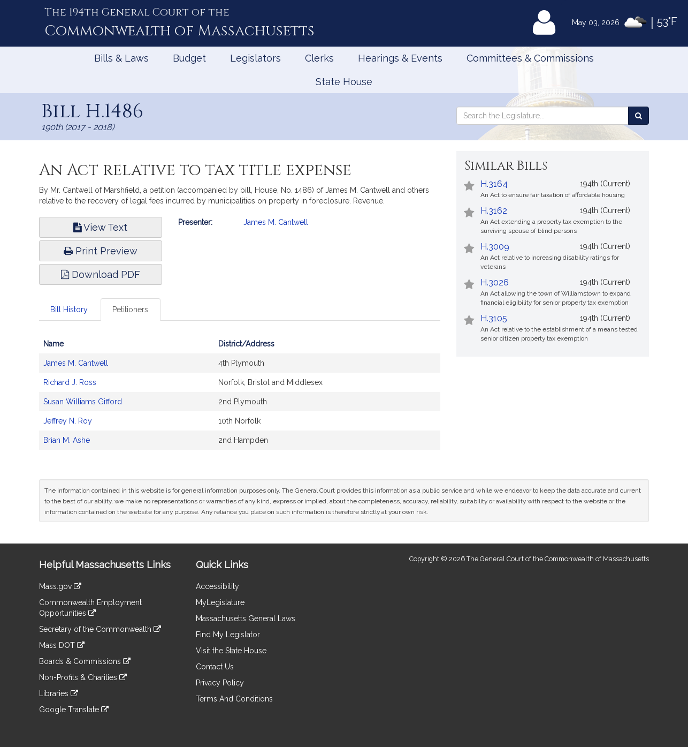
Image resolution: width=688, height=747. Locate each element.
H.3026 (494, 282)
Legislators (255, 58)
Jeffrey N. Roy (67, 421)
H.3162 (493, 211)
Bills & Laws (121, 58)
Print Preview (100, 250)
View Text (100, 227)
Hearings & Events (400, 58)
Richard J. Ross (69, 382)
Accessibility (217, 586)
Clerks (319, 58)
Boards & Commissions (85, 661)
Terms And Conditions (234, 699)
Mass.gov (60, 586)
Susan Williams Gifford (82, 401)
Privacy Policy (220, 682)
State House (344, 81)
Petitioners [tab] (130, 309)
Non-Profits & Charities (83, 677)
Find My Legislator (228, 634)
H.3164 (494, 184)
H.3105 (493, 318)
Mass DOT (62, 645)
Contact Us (215, 666)
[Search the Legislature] (638, 116)
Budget (189, 58)
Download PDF (100, 274)
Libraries (58, 693)
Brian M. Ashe (66, 440)
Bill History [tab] (69, 309)
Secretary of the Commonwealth (100, 629)
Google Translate (74, 709)
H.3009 (494, 247)
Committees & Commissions (530, 58)
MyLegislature (220, 602)
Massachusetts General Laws (245, 618)
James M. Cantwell (275, 222)
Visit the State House (231, 650)
